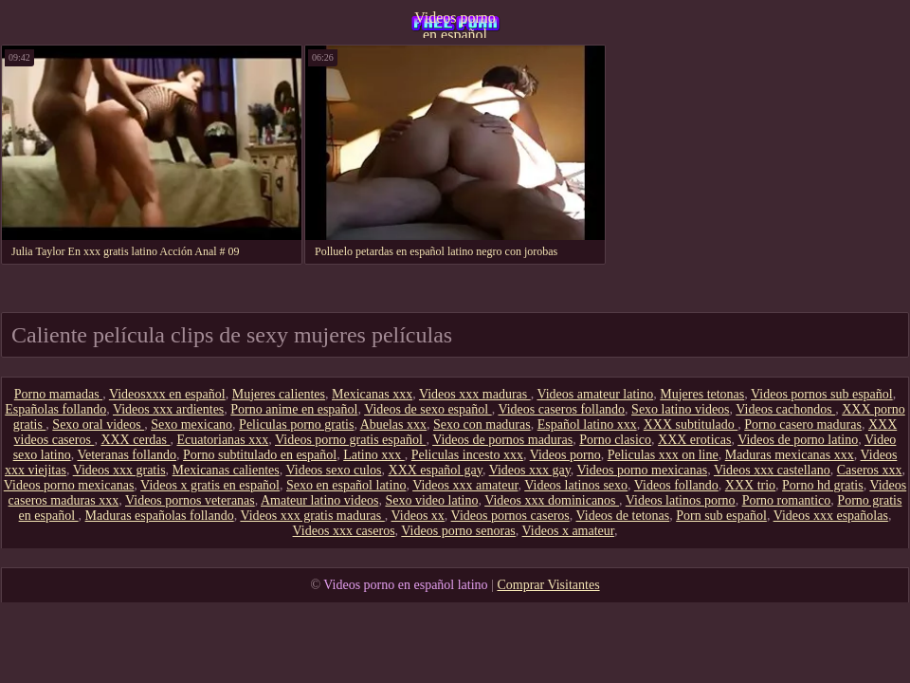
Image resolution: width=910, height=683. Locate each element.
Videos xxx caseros (344, 531)
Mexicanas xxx (372, 394)
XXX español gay (435, 470)
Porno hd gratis (823, 485)
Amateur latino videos (319, 500)
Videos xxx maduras (475, 394)
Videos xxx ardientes (168, 409)
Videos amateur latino (595, 394)
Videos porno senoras (458, 531)
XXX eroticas (694, 440)
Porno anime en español (293, 409)
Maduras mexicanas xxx (789, 455)
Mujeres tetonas (702, 394)
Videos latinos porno (681, 500)
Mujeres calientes (278, 394)
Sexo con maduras (482, 424)
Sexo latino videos (680, 409)
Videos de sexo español (427, 409)
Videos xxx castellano (772, 470)
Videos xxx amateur (465, 485)
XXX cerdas (135, 440)
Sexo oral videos (98, 424)
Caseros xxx (869, 470)
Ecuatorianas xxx (222, 440)
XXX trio (750, 485)
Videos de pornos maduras (502, 440)
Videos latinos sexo (576, 485)
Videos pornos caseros (510, 515)
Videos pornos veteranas (190, 500)
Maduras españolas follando (159, 515)
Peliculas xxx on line (663, 455)
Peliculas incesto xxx (467, 455)
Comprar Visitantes (548, 585)
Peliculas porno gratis (296, 424)
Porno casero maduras (803, 424)
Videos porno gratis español (350, 440)
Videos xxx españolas (831, 515)
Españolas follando (55, 409)
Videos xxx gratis (119, 470)
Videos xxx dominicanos (551, 500)
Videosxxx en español (167, 394)
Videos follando (676, 485)
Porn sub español (721, 515)
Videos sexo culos (333, 470)
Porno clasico (615, 440)
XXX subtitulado (691, 424)
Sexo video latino (431, 500)
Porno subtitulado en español (260, 455)
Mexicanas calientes (226, 470)
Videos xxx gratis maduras (312, 515)
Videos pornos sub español (822, 394)
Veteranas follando (126, 455)
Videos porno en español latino (455, 23)
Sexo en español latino (346, 485)
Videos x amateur (568, 531)
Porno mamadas (58, 394)
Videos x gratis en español (210, 485)
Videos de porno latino (797, 440)
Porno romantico (786, 500)
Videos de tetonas (623, 515)
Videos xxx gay (530, 470)
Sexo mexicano (191, 424)
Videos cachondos (785, 409)
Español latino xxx (587, 424)
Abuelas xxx (393, 424)
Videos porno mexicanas (642, 470)
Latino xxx (374, 455)
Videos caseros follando (561, 409)
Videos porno (565, 455)
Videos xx (418, 515)
